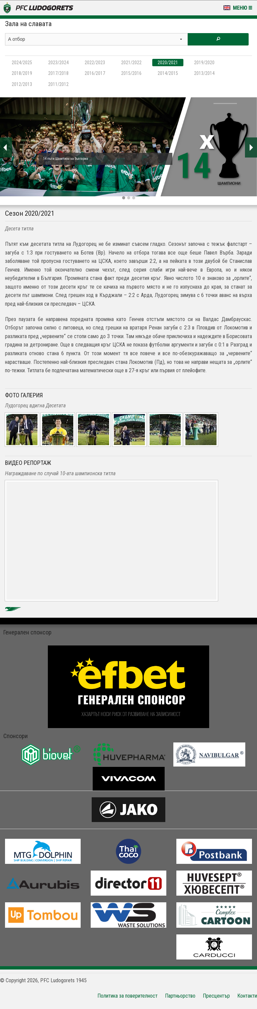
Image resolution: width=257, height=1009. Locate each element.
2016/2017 (95, 73)
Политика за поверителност (127, 996)
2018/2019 (22, 73)
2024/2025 (22, 62)
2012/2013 (22, 84)
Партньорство (180, 996)
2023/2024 (58, 62)
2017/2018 (58, 73)
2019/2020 (204, 62)
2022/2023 (95, 62)
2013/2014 (204, 73)
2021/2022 (131, 62)
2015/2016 (131, 73)
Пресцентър (216, 996)
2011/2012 (58, 84)
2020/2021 (168, 62)
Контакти (247, 996)
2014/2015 (168, 73)
